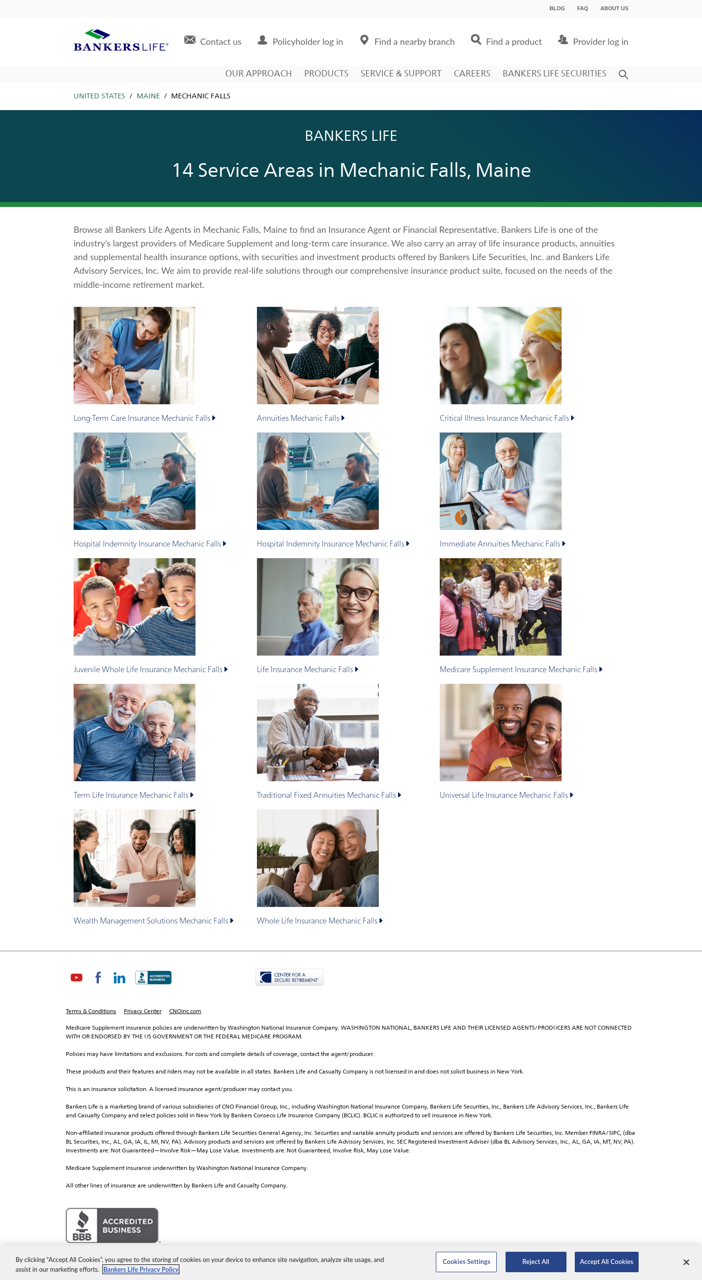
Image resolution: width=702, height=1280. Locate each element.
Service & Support (401, 74)
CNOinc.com (185, 1012)
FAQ (582, 8)
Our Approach (258, 74)
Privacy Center (142, 1012)
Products (326, 74)
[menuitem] (212, 41)
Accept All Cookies (606, 1261)
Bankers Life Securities (554, 74)
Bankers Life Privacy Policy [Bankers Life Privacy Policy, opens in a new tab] (141, 1269)
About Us (614, 8)
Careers (472, 74)
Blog (557, 8)
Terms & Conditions (91, 1012)
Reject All (536, 1261)
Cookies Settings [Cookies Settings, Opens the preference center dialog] (466, 1261)
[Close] (686, 1262)
